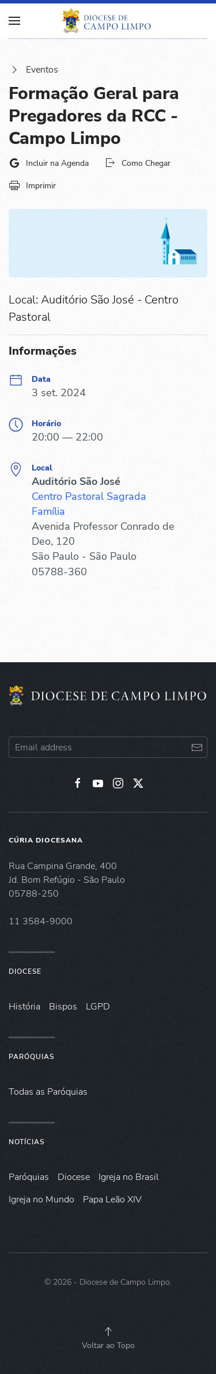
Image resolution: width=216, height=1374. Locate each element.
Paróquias (31, 1056)
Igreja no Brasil (128, 1177)
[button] (108, 1331)
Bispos (63, 1006)
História (24, 1006)
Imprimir (32, 185)
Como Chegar (137, 163)
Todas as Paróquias (48, 1091)
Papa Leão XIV (112, 1199)
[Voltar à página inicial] (108, 20)
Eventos (33, 69)
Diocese (25, 971)
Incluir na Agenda (49, 163)
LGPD (98, 1006)
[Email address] (108, 747)
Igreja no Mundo (41, 1199)
